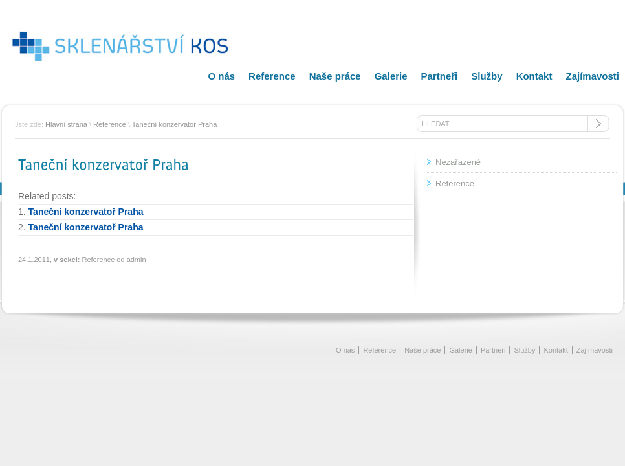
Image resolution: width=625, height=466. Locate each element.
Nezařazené (458, 162)
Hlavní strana (66, 124)
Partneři (439, 76)
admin (136, 259)
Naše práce (335, 76)
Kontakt (534, 76)
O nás (221, 76)
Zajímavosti (592, 76)
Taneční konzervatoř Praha (174, 124)
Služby (486, 76)
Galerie (391, 76)
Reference (272, 76)
